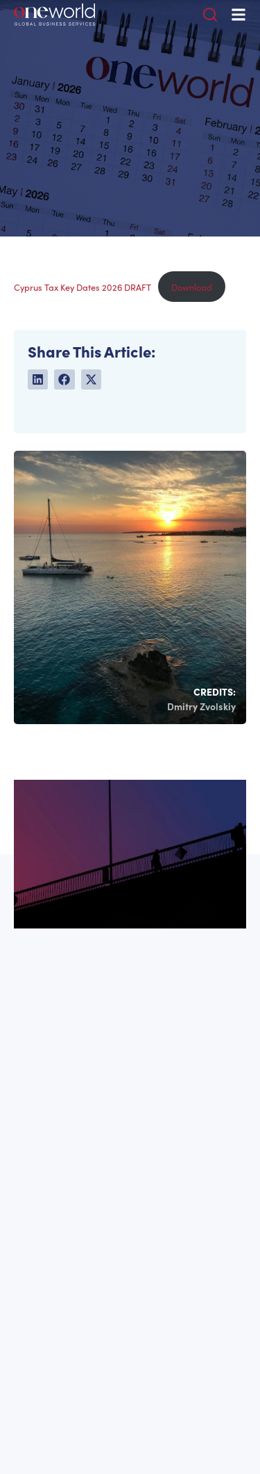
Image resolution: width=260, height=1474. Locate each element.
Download (191, 287)
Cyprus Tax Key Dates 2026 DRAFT (82, 287)
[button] (38, 379)
